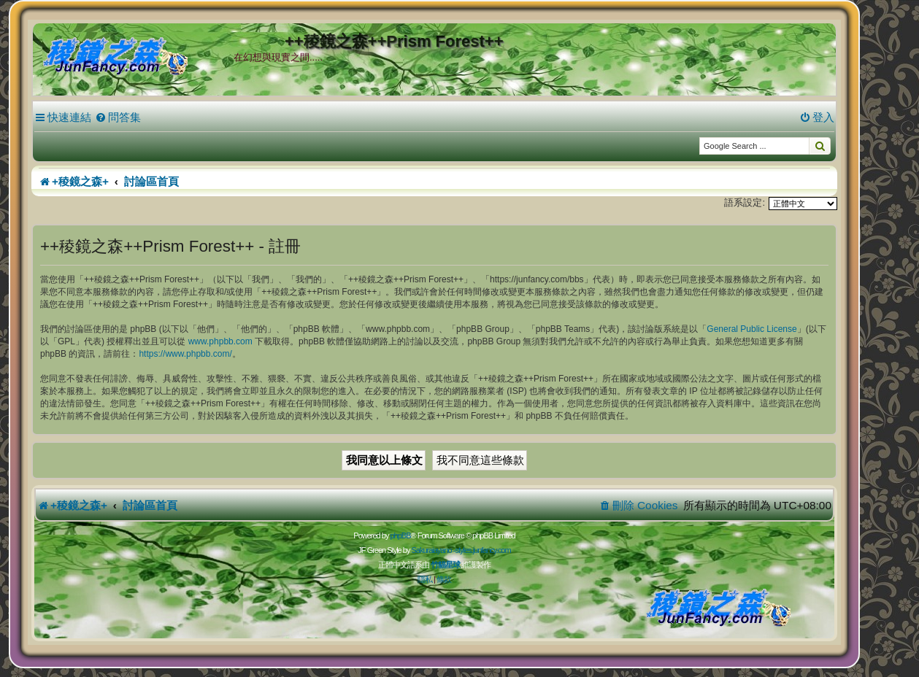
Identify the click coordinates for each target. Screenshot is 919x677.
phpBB (400, 535)
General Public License (751, 329)
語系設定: (744, 202)
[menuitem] (118, 117)
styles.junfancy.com (482, 550)
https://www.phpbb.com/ (185, 354)
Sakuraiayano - (433, 550)
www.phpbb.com (220, 341)
